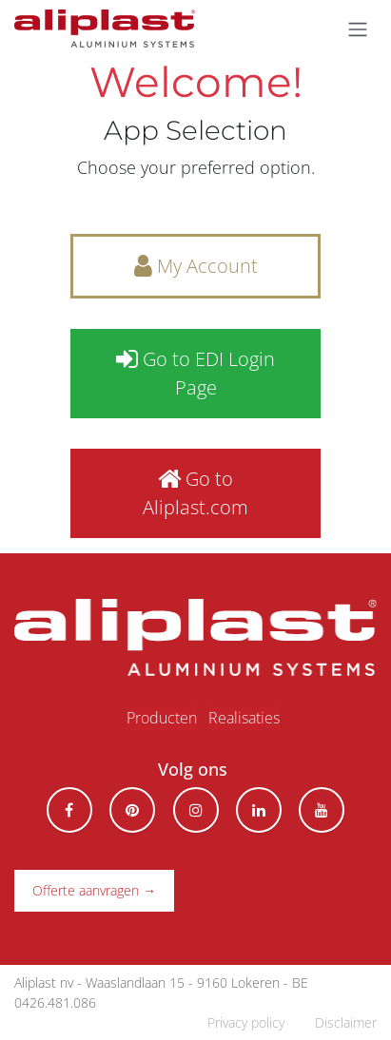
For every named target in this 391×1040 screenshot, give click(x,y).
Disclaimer (346, 1022)
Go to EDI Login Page (195, 373)
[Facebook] (69, 810)
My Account (196, 266)
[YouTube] (321, 810)
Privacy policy (245, 1022)
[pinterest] (132, 810)
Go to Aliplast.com (195, 493)
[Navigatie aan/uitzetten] (358, 28)
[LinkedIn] (258, 810)
